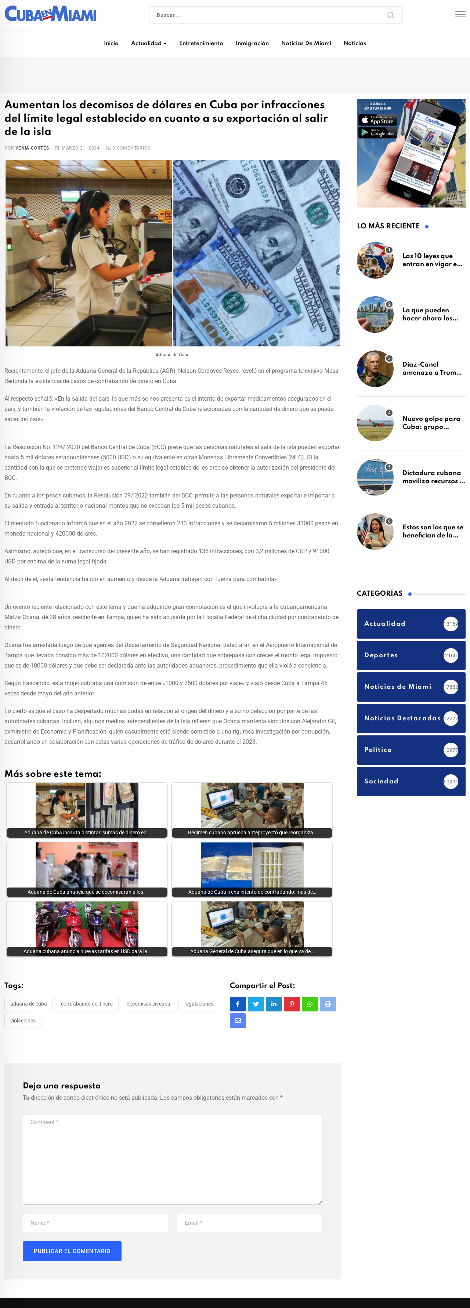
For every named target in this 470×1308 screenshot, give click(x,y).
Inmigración (252, 44)
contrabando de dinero (87, 1004)
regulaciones (198, 1004)
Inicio (111, 44)
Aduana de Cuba (28, 1004)
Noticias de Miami (306, 44)
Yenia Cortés (32, 148)
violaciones (23, 1021)
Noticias (355, 44)
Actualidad (146, 44)
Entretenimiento (201, 44)
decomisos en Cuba (148, 1004)
